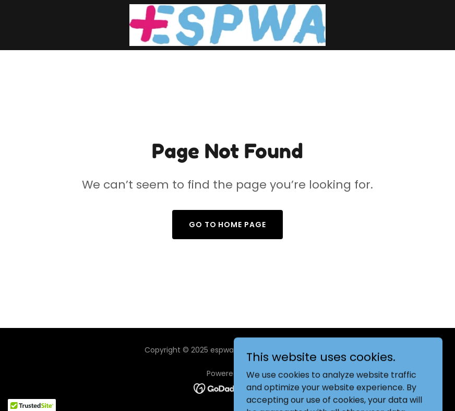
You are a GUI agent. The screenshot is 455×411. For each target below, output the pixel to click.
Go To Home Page (228, 224)
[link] (227, 25)
